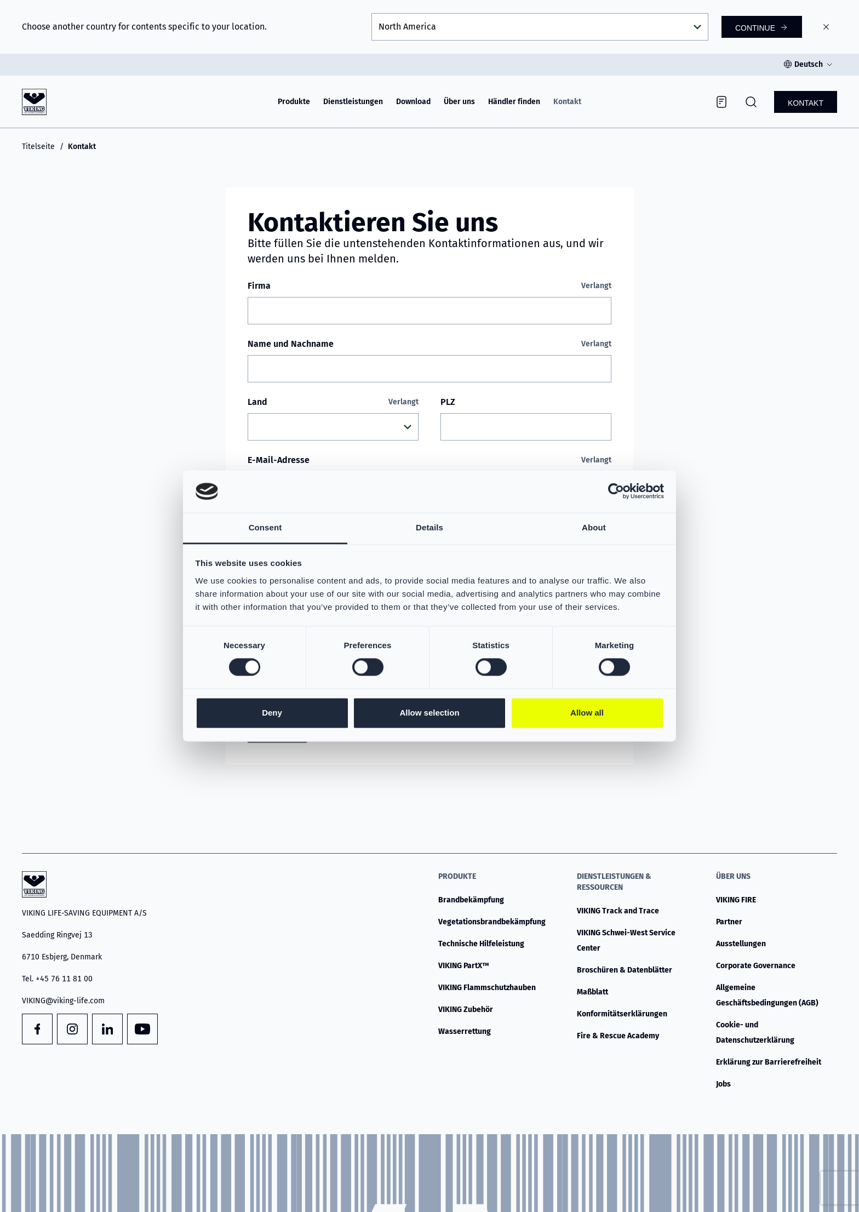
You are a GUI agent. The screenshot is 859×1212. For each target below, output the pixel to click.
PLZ (447, 402)
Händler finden (514, 101)
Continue (755, 28)
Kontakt (567, 101)
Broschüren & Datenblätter (624, 970)
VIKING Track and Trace (618, 911)
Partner (729, 922)
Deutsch (808, 64)
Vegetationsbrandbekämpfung (492, 922)
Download (413, 101)
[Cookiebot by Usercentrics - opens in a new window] (616, 491)
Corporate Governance (755, 965)
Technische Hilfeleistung (481, 943)
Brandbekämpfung (471, 900)
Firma (429, 286)
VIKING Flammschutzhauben (487, 987)
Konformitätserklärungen (622, 1014)
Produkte (294, 101)
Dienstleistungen (353, 101)
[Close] (826, 27)
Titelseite (38, 146)
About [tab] (594, 527)
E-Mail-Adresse (429, 460)
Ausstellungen (741, 943)
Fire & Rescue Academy (618, 1036)
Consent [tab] (265, 527)
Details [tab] (429, 527)
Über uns (459, 101)
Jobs (723, 1084)
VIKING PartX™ (463, 965)
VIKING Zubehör (465, 1009)
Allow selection (429, 712)
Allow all (587, 712)
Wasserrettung (464, 1031)
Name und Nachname (429, 344)
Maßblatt (592, 992)
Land (333, 402)
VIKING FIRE (736, 900)
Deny (272, 712)
